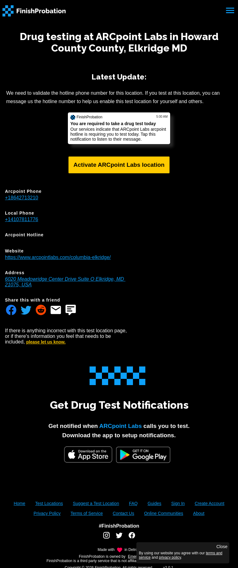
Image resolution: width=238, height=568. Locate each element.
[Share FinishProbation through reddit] (41, 310)
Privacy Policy (46, 513)
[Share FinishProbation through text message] (70, 310)
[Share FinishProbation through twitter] (26, 310)
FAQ (133, 503)
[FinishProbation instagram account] (106, 537)
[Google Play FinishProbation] (143, 455)
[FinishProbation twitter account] (119, 537)
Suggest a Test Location (96, 503)
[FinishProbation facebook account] (132, 537)
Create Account (209, 503)
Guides (154, 503)
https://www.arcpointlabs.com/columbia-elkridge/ (58, 257)
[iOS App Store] (88, 454)
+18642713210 (21, 197)
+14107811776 (21, 219)
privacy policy (170, 557)
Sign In (178, 503)
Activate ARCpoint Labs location (119, 164)
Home (19, 503)
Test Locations (49, 503)
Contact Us (123, 513)
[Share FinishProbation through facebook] (11, 310)
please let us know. (46, 341)
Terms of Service (86, 513)
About (199, 513)
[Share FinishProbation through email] (56, 310)
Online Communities (163, 513)
